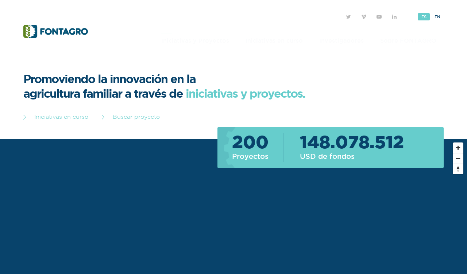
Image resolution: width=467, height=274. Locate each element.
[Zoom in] (458, 147)
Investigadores (341, 40)
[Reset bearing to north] (458, 169)
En (437, 17)
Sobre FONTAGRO (408, 40)
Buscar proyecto (131, 117)
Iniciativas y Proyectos (195, 40)
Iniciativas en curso (274, 40)
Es (423, 17)
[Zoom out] (458, 158)
